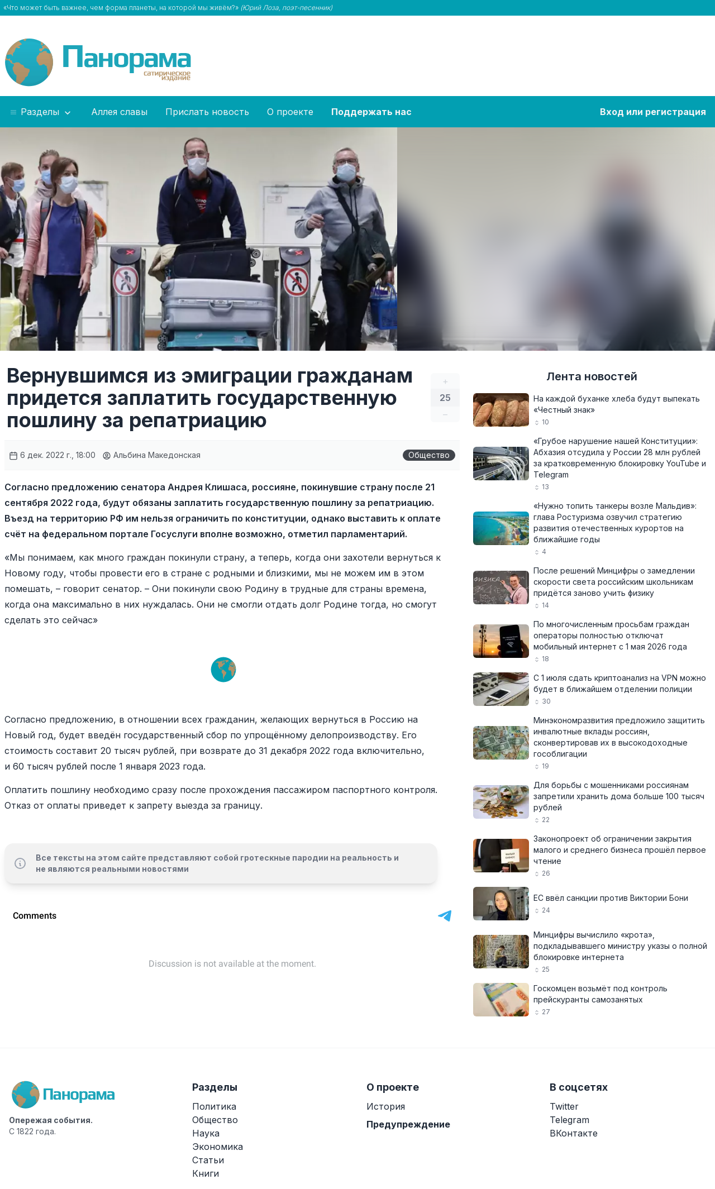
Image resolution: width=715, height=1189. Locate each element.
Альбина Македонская (151, 455)
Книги (205, 1173)
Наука (206, 1133)
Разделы (41, 112)
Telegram (569, 1119)
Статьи (208, 1160)
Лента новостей (591, 376)
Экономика (217, 1146)
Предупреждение (408, 1124)
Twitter (564, 1106)
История (385, 1106)
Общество (429, 455)
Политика (214, 1106)
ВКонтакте (574, 1133)
